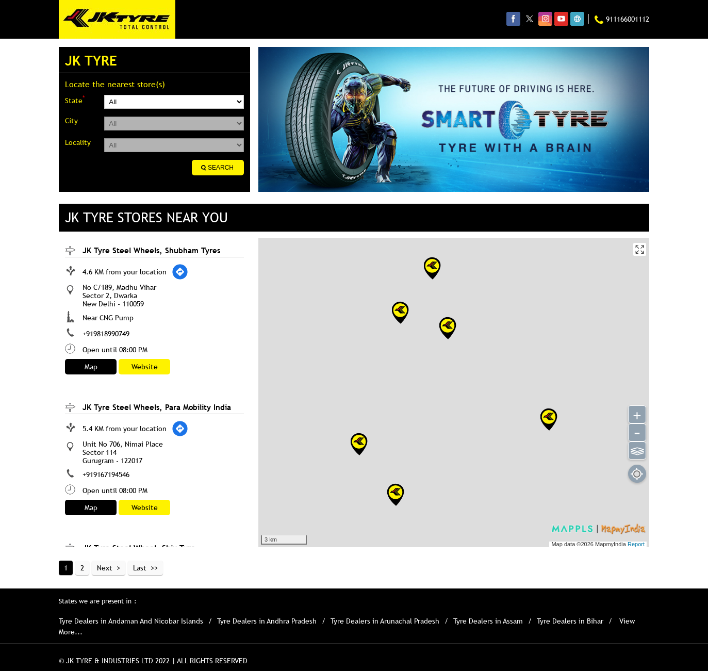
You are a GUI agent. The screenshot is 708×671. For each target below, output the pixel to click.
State (75, 100)
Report (636, 544)
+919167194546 (106, 474)
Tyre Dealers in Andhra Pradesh (267, 621)
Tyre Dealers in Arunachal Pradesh (385, 621)
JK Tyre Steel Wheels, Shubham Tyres (151, 250)
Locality (78, 142)
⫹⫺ (637, 449)
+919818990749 (106, 333)
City (71, 121)
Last (139, 567)
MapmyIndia (611, 544)
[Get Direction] (180, 272)
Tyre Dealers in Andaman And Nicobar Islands (131, 621)
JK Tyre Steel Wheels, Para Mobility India (157, 407)
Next (104, 567)
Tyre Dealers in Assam (488, 621)
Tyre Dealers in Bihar (570, 621)
